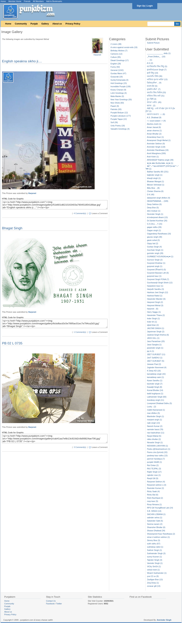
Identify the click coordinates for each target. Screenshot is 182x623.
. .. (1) (149, 60)
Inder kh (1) (152, 322)
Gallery (45, 23)
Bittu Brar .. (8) (153, 188)
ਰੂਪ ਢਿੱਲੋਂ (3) (151, 99)
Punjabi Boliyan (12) (119, 112)
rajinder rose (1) (154, 475)
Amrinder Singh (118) (156, 147)
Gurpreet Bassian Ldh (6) (158, 273)
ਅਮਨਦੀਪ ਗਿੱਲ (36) (154, 76)
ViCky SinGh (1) (154, 566)
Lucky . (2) (151, 406)
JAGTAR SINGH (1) (155, 328)
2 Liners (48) (116, 44)
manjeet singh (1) (154, 420)
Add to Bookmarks (54, 1)
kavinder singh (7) (154, 384)
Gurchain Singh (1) (155, 250)
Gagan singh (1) (154, 230)
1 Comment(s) (80, 332)
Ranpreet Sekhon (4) (156, 482)
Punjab (34, 23)
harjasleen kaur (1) (155, 286)
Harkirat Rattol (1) (154, 296)
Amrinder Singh (164, 620)
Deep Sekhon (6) (154, 204)
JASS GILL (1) (153, 338)
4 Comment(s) (80, 213)
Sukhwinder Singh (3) (156, 553)
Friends (27, 1)
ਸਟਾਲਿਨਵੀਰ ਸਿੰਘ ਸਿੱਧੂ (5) (157, 66)
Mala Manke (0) (117, 96)
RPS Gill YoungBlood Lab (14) (160, 508)
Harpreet (97, 55)
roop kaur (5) (152, 501)
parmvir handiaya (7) (156, 459)
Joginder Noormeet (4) (156, 367)
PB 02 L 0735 (12, 343)
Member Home (15, 1)
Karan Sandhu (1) (154, 380)
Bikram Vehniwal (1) (155, 185)
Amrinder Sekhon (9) (156, 143)
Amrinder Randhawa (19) (158, 150)
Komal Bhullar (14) (155, 390)
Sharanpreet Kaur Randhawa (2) (161, 534)
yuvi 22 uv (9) (153, 576)
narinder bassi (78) (155, 429)
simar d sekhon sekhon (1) (158, 537)
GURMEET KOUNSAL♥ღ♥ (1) (160, 256)
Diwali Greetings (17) (120, 60)
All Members (38, 1)
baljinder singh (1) (154, 175)
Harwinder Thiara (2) (156, 315)
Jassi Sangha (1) (154, 344)
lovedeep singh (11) (155, 400)
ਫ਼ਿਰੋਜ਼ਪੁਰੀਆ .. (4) (154, 83)
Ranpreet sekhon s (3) (156, 485)
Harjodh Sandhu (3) (155, 289)
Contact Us (51, 601)
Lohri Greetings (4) (119, 93)
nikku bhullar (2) (154, 439)
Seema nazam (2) (154, 524)
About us (57, 23)
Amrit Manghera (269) (156, 153)
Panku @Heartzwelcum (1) (158, 449)
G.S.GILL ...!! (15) (154, 224)
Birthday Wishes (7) (119, 50)
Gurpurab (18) (117, 77)
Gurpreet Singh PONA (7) (158, 279)
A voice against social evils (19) (124, 47)
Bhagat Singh (12, 228)
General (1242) (117, 70)
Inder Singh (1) (153, 318)
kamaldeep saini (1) (155, 377)
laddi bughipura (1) (155, 393)
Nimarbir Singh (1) (155, 442)
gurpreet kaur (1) (154, 276)
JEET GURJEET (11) (156, 354)
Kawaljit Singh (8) (154, 387)
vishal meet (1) (153, 570)
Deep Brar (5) (153, 207)
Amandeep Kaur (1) (155, 137)
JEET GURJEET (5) (155, 361)
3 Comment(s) (80, 447)
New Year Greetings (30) (121, 99)
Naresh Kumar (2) (154, 426)
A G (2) (150, 63)
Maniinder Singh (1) (155, 416)
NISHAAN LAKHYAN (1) (157, 446)
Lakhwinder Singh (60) (156, 397)
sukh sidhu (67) (153, 544)
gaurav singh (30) (154, 237)
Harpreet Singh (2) (155, 302)
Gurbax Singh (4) (154, 247)
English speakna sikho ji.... (22, 61)
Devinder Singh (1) (155, 214)
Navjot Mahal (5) (154, 436)
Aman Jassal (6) (154, 127)
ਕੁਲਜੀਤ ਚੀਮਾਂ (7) (153, 89)
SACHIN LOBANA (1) (156, 514)
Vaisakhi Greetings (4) (120, 129)
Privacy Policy (73, 23)
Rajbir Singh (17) (154, 472)
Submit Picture (153, 43)
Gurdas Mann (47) (118, 73)
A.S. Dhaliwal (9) (154, 117)
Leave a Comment (100, 213)
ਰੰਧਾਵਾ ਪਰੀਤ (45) (154, 102)
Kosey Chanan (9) (118, 90)
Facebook (50, 604)
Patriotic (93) (116, 109)
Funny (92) (115, 67)
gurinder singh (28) (155, 253)
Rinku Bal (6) (152, 495)
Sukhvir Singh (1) (154, 550)
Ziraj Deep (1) (153, 583)
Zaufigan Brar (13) (155, 579)
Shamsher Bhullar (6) (156, 527)
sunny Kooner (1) (154, 557)
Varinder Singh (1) (155, 563)
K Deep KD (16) (154, 371)
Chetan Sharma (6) (155, 191)
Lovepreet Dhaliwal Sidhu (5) (159, 403)
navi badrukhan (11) (155, 433)
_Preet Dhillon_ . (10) (156, 56)
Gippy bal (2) (152, 243)
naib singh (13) (153, 423)
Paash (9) (115, 106)
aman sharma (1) (154, 130)
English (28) (116, 64)
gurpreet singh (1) (154, 266)
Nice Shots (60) (117, 103)
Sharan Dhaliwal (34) (156, 530)
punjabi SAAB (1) (154, 462)
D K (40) (150, 194)
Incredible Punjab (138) (121, 86)
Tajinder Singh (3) (154, 560)
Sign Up (141, 6)
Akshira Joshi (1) (154, 124)
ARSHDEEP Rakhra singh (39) (160, 160)
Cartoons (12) (116, 54)
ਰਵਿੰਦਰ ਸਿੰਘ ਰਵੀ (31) (155, 96)
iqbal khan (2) (153, 325)
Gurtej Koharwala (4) (119, 80)
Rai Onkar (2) (153, 465)
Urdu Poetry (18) (118, 126)
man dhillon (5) (153, 413)
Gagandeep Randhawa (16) (159, 234)
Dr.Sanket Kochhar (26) (157, 221)
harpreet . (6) (152, 309)
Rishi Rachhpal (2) (155, 498)
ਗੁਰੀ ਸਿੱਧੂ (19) (152, 73)
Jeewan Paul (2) (154, 364)
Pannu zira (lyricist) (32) (157, 452)
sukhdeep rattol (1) (155, 547)
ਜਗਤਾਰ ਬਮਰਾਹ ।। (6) (156, 114)
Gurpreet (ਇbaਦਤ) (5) (156, 269)
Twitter (59, 604)
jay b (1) (150, 351)
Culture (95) (116, 57)
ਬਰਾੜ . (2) (151, 105)
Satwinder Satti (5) (155, 521)
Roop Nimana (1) (154, 504)
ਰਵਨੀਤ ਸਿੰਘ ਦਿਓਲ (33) (156, 92)
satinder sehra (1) (154, 517)
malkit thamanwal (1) (156, 410)
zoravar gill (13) (153, 586)
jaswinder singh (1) (155, 348)
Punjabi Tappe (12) (119, 119)
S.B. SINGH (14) (154, 511)
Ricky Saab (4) (153, 491)
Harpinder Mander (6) (156, 299)
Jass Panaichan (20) (156, 341)
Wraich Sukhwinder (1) (157, 573)
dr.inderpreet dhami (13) (157, 217)
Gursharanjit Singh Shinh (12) (159, 283)
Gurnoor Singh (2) (154, 260)
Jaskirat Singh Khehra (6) (158, 335)
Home (3, 1)
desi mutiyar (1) (153, 211)
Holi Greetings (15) (119, 83)
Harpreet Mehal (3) (155, 305)
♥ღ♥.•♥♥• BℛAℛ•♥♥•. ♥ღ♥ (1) (160, 163)
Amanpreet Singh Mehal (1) (159, 140)
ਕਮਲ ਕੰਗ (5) (152, 86)
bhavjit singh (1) (154, 178)
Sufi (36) (114, 122)
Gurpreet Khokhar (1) (156, 263)
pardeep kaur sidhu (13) (157, 455)
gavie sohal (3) (153, 240)
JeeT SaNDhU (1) (154, 358)
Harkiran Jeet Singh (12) (157, 292)
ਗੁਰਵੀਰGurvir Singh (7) (156, 70)
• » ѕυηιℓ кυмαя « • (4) (156, 121)
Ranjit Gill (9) (152, 478)
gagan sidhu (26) (154, 227)
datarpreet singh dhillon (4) (158, 198)
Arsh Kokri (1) (153, 157)
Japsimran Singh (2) (155, 331)
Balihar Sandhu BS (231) (157, 172)
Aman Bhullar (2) (154, 134)
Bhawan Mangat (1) (155, 181)
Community (21, 23)
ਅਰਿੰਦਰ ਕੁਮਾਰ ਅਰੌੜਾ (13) (157, 79)
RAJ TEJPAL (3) (154, 468)
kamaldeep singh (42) (156, 374)
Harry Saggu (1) (154, 312)
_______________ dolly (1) (159, 53)
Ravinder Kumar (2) (155, 488)
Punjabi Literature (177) (121, 116)
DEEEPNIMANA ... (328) (157, 201)
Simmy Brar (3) (153, 540)
